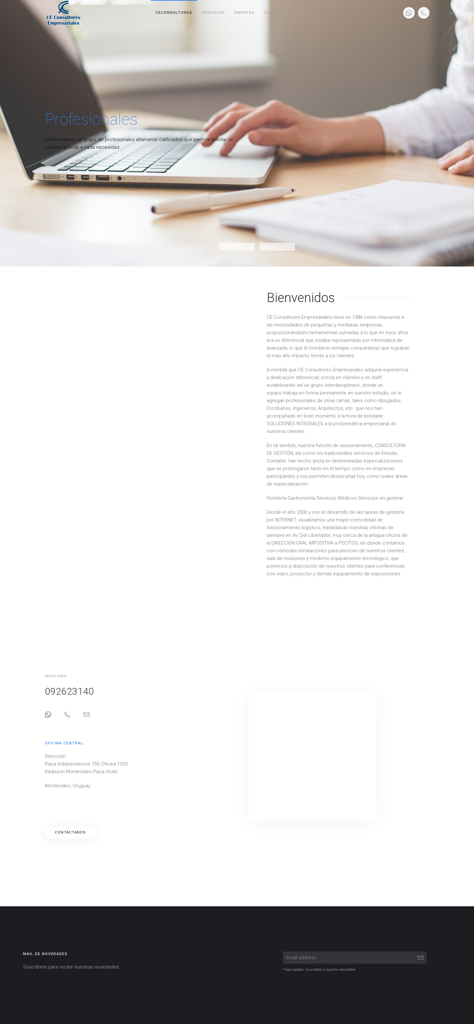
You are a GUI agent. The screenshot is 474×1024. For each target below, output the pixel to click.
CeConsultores (173, 12)
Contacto (307, 12)
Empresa (244, 12)
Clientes (274, 12)
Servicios (213, 12)
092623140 (72, 691)
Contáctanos (73, 832)
